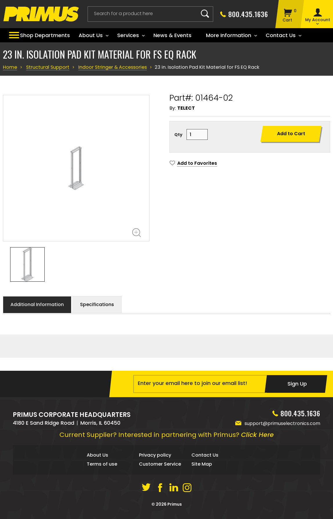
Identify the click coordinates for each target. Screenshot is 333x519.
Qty (178, 135)
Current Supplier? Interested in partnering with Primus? (166, 448)
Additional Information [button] (37, 304)
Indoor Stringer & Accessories (109, 67)
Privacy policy (155, 468)
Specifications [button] (97, 304)
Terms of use (102, 477)
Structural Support (46, 67)
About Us (97, 468)
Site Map (201, 477)
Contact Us (204, 468)
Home (10, 67)
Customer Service (160, 477)
